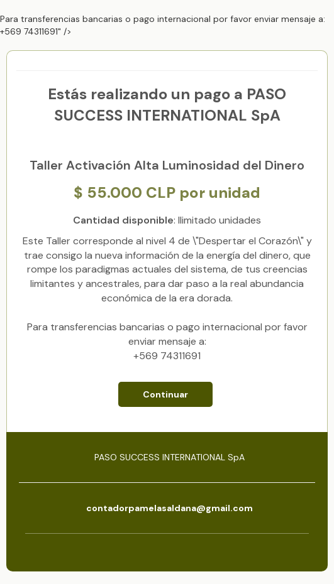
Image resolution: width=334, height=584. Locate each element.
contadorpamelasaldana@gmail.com (169, 508)
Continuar (165, 394)
